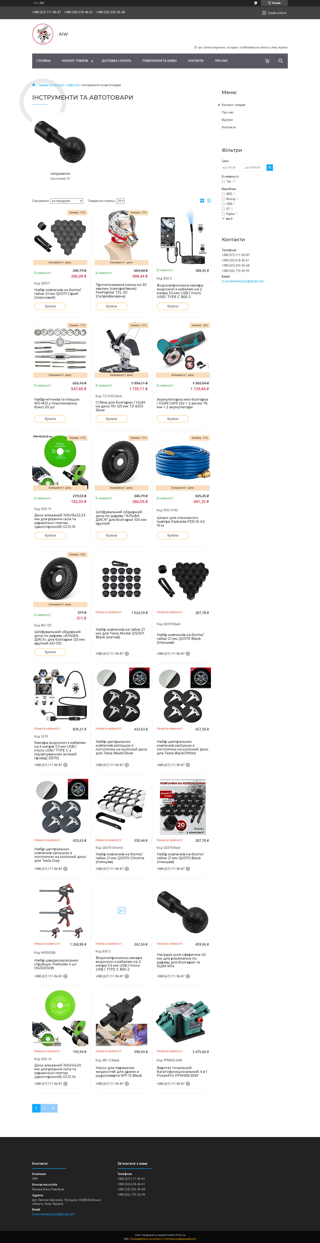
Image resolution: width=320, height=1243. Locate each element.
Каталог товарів (75, 60)
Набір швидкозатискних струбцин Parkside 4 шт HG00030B (56, 964)
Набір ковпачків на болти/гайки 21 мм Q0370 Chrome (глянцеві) (120, 858)
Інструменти (60, 174)
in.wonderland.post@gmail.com (243, 281)
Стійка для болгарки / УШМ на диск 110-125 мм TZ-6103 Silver (120, 406)
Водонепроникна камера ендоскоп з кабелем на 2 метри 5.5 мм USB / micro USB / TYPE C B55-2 (180, 291)
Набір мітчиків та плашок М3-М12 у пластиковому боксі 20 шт (56, 403)
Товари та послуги (51, 85)
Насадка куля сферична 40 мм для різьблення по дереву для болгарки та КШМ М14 (181, 960)
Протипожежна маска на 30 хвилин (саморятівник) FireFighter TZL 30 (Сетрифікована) (121, 290)
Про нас (221, 60)
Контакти (195, 60)
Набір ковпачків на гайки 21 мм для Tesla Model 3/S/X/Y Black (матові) (120, 633)
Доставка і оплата (116, 60)
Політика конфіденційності (180, 1238)
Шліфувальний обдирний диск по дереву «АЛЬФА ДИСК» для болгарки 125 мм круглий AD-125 (59, 637)
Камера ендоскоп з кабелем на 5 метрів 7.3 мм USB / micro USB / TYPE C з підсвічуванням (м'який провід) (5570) (60, 750)
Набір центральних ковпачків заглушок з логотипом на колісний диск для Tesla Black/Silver (121, 747)
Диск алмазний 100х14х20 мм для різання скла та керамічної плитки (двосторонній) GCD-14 (57, 1071)
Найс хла (73, 85)
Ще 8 (229, 218)
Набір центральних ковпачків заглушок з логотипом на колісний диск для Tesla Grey (60, 855)
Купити (50, 306)
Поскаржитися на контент (146, 1238)
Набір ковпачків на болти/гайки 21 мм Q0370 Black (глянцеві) (180, 639)
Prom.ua (180, 1235)
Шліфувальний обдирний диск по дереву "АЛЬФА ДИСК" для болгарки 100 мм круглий (121, 518)
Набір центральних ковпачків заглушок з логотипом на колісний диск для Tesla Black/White (182, 747)
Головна (43, 60)
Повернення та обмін (160, 60)
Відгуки (227, 120)
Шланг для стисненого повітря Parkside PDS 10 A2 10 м (181, 521)
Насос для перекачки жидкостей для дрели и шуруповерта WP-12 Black (119, 1072)
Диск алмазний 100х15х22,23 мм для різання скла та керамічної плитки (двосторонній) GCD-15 (59, 521)
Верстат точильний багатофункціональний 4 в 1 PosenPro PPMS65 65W (182, 1072)
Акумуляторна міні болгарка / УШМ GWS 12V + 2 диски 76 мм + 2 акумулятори (182, 403)
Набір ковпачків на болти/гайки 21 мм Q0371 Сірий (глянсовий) (57, 294)
